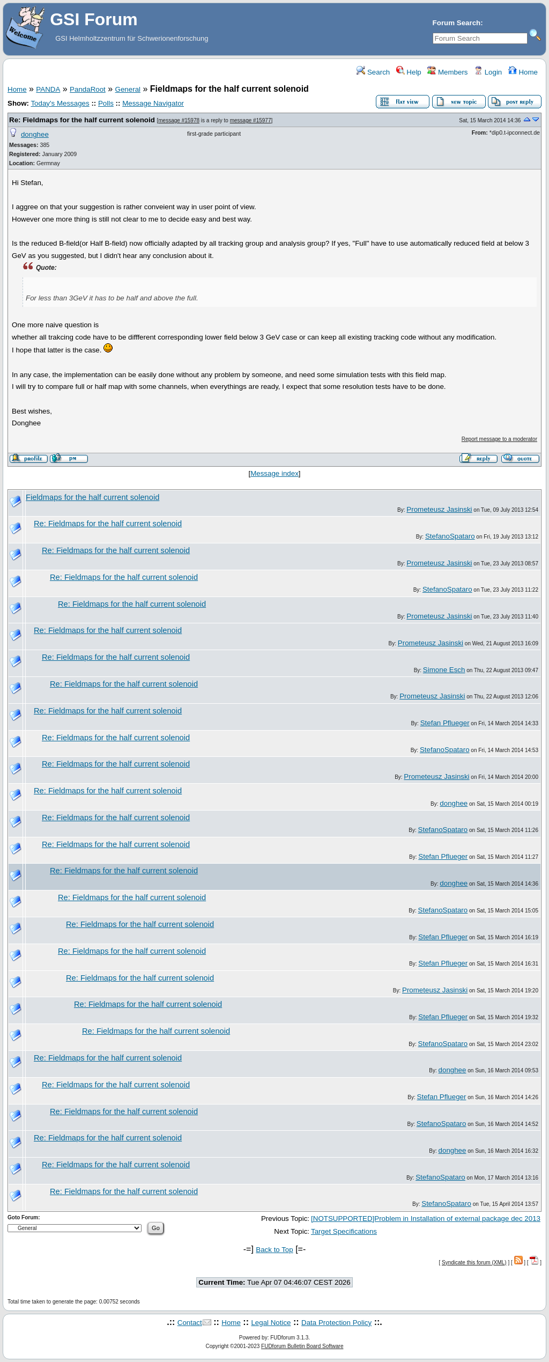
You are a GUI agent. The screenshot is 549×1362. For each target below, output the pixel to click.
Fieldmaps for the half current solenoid (92, 497)
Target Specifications (344, 1231)
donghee (35, 134)
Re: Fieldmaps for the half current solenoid (82, 120)
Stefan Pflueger (445, 723)
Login (488, 72)
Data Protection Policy (336, 1323)
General (127, 89)
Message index (274, 473)
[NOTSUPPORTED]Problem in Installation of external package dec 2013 (425, 1218)
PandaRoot (88, 89)
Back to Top (274, 1250)
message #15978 (178, 120)
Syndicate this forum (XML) (474, 1262)
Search (373, 72)
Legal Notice (271, 1323)
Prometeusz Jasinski (439, 509)
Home (523, 72)
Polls (106, 103)
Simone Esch (444, 670)
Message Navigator (153, 103)
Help (408, 72)
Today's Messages (60, 103)
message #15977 (250, 120)
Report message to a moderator (499, 439)
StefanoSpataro (450, 536)
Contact (189, 1323)
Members (447, 72)
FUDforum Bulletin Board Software (302, 1346)
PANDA (48, 89)
